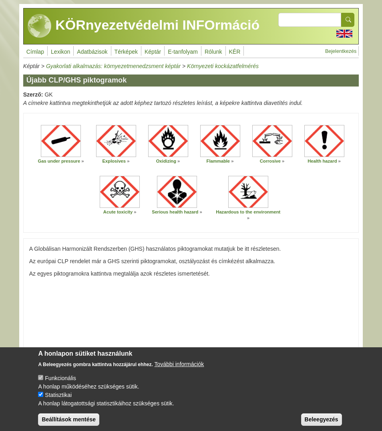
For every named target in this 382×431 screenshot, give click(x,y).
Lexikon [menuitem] (60, 51)
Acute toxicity (118, 211)
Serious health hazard (175, 211)
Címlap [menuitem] (35, 51)
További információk (179, 370)
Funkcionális (60, 384)
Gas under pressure (59, 161)
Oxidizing (166, 161)
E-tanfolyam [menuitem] (183, 51)
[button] (61, 141)
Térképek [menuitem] (126, 51)
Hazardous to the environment (248, 211)
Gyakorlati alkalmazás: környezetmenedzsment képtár (113, 66)
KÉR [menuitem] (235, 51)
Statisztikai (58, 401)
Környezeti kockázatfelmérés (223, 66)
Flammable (218, 161)
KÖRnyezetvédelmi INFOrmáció (144, 26)
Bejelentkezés (340, 51)
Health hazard (322, 161)
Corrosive (270, 161)
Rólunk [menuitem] (213, 51)
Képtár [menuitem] (153, 51)
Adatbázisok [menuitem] (92, 51)
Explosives (114, 161)
